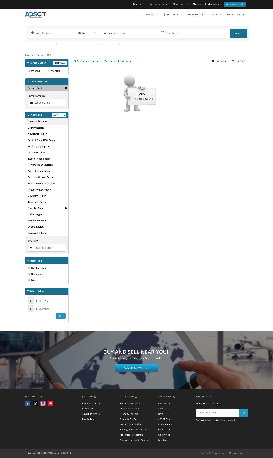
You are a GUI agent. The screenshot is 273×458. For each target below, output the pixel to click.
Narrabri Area (35, 208)
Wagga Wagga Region (39, 189)
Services (216, 14)
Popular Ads (164, 429)
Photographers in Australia (134, 429)
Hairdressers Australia (131, 434)
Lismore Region (36, 152)
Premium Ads (165, 424)
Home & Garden (236, 14)
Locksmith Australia (130, 424)
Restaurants (74, 44)
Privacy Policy (237, 453)
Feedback (163, 439)
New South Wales (37, 121)
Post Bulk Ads (89, 419)
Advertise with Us (136, 367)
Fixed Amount (47, 268)
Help (160, 413)
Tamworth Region (37, 202)
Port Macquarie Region (40, 164)
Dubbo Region (35, 214)
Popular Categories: (40, 44)
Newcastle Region (37, 133)
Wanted (57, 70)
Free (47, 279)
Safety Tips (87, 408)
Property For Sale (129, 413)
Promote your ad (91, 403)
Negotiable (47, 274)
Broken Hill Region (38, 232)
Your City (33, 240)
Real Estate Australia (131, 403)
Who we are (164, 403)
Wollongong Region (38, 146)
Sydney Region (36, 127)
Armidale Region (37, 220)
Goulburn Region (37, 195)
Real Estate (174, 14)
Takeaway (92, 44)
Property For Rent (129, 419)
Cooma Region (36, 226)
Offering (37, 70)
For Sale (138, 4)
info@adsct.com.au (207, 403)
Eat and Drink (35, 88)
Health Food (110, 44)
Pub (60, 44)
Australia (36, 114)
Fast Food (128, 44)
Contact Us (164, 408)
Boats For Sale (197, 14)
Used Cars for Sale (129, 408)
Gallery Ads (164, 434)
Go (60, 316)
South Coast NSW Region (41, 183)
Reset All (59, 63)
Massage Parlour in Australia (135, 439)
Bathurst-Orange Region (41, 177)
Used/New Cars (152, 14)
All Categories (39, 81)
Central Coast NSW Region (42, 140)
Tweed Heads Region (39, 158)
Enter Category (36, 96)
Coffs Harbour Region (39, 171)
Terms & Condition (212, 453)
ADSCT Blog (164, 419)
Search (239, 33)
